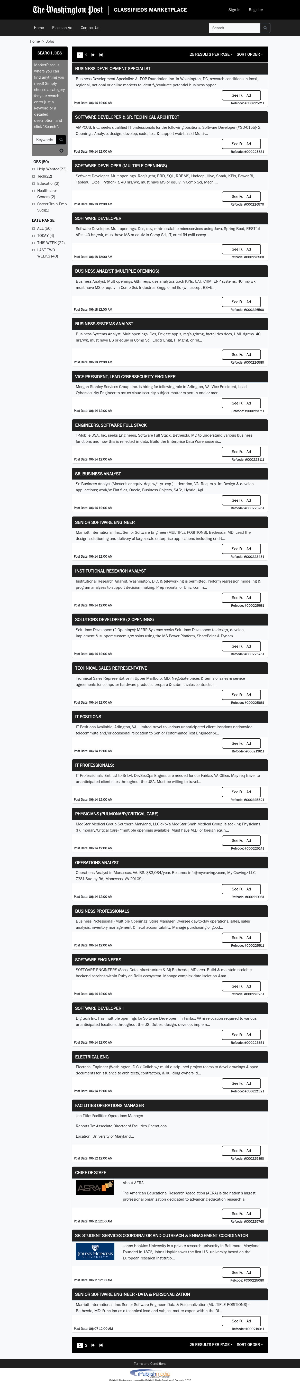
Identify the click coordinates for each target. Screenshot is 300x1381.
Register (256, 9)
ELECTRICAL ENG (92, 1057)
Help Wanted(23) (51, 169)
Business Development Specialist (112, 68)
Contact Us (90, 27)
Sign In (235, 9)
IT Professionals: (94, 765)
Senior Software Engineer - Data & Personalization (132, 1294)
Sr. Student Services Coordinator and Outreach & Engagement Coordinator (161, 1235)
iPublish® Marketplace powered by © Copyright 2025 (150, 1373)
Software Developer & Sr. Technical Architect (127, 117)
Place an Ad (62, 27)
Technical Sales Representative (111, 668)
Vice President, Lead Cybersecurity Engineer (125, 376)
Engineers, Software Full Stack (111, 425)
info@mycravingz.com (206, 872)
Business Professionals (102, 911)
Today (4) (45, 235)
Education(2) (48, 183)
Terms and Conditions (150, 1363)
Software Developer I (99, 1008)
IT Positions (88, 716)
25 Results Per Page (209, 54)
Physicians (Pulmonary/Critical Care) (116, 813)
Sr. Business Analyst (98, 473)
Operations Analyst (97, 862)
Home (39, 27)
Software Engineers (98, 959)
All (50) (44, 228)
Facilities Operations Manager (109, 1105)
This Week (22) (51, 242)
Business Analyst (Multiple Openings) (117, 271)
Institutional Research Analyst (110, 571)
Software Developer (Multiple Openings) (121, 165)
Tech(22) (44, 176)
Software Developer (98, 218)
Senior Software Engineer (105, 522)
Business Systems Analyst (104, 323)
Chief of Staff (90, 1172)
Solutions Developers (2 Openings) (114, 619)
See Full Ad (241, 95)
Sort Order (248, 54)
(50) (40, 161)
